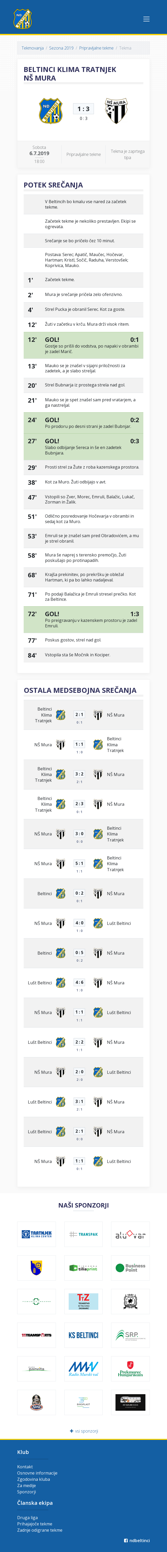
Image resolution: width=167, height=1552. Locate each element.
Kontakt (25, 1467)
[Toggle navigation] (146, 19)
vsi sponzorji (83, 1431)
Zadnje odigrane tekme (39, 1530)
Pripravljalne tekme (96, 48)
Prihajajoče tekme (34, 1524)
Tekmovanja (33, 48)
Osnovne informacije (37, 1473)
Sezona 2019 (61, 48)
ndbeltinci (136, 1540)
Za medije (26, 1485)
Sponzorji (26, 1492)
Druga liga (27, 1517)
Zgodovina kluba (33, 1479)
